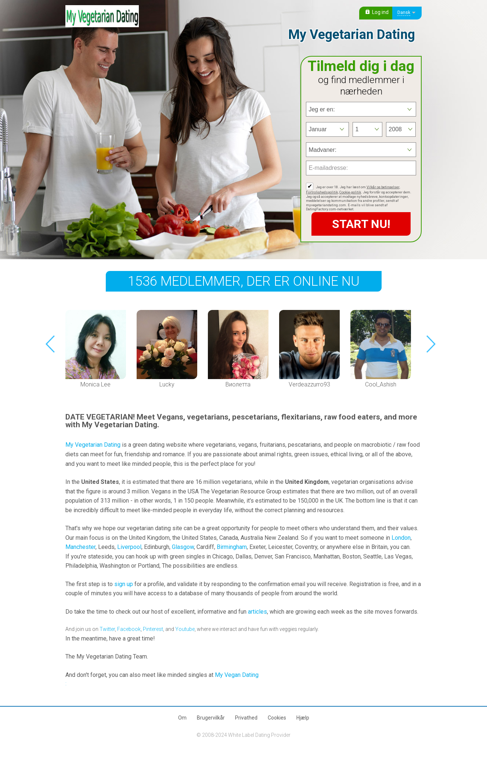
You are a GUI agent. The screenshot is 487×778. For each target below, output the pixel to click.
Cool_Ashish (380, 384)
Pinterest (153, 629)
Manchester (80, 546)
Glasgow (183, 546)
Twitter (107, 629)
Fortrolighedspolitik (322, 192)
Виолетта (238, 384)
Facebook (129, 629)
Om (182, 718)
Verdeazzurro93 (309, 384)
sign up (123, 584)
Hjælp (302, 718)
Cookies (277, 718)
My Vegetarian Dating (92, 444)
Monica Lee (95, 384)
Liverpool (129, 546)
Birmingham (232, 546)
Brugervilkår (211, 718)
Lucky (166, 384)
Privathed (246, 718)
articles (257, 611)
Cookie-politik (350, 192)
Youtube (185, 629)
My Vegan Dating (237, 674)
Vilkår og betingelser (383, 187)
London (401, 537)
